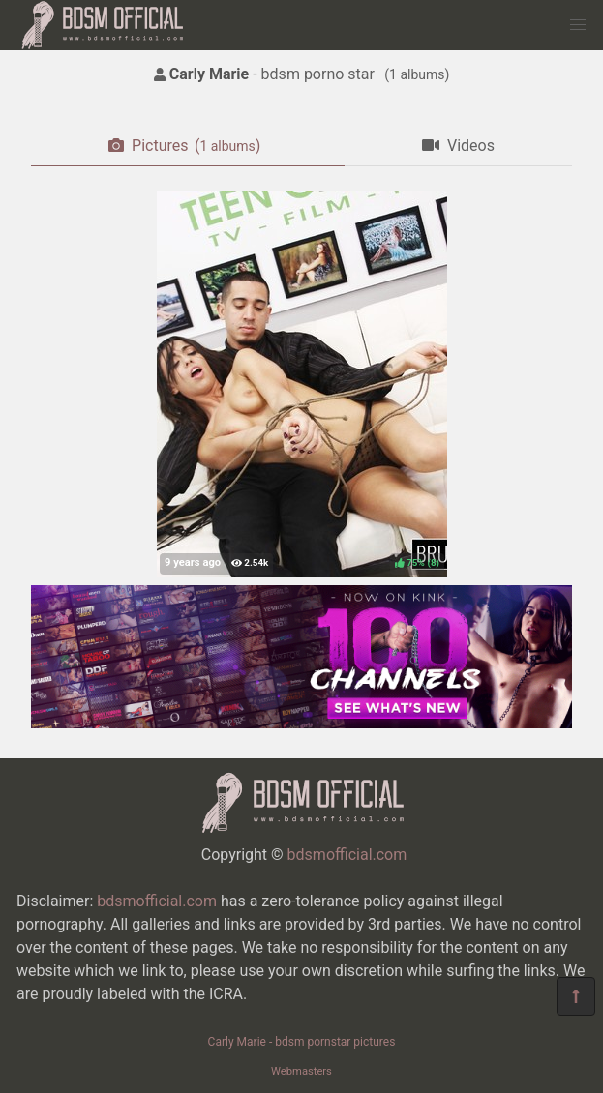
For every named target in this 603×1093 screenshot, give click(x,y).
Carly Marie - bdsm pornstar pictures (302, 1042)
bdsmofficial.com (347, 854)
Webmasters (301, 1071)
